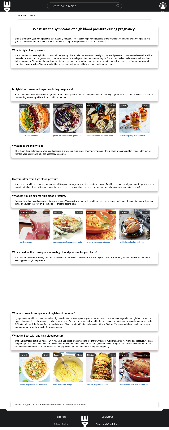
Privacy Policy (61, 424)
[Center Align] (119, 4)
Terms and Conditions (107, 424)
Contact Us (107, 416)
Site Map (61, 416)
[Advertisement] (84, 77)
